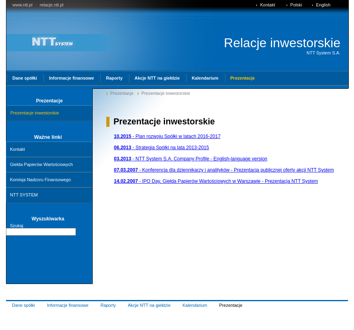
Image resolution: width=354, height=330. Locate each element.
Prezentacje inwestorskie (165, 93)
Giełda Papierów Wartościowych (41, 164)
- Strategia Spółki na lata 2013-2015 (161, 147)
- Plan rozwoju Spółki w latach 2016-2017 (167, 136)
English (323, 4)
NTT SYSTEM (24, 194)
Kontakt (17, 149)
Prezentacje (121, 93)
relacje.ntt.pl (51, 4)
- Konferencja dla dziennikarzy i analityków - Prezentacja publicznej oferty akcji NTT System (224, 170)
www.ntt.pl (22, 4)
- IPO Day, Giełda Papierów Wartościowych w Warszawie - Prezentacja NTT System (216, 181)
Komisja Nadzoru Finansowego (40, 179)
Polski (296, 4)
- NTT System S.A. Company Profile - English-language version (190, 159)
